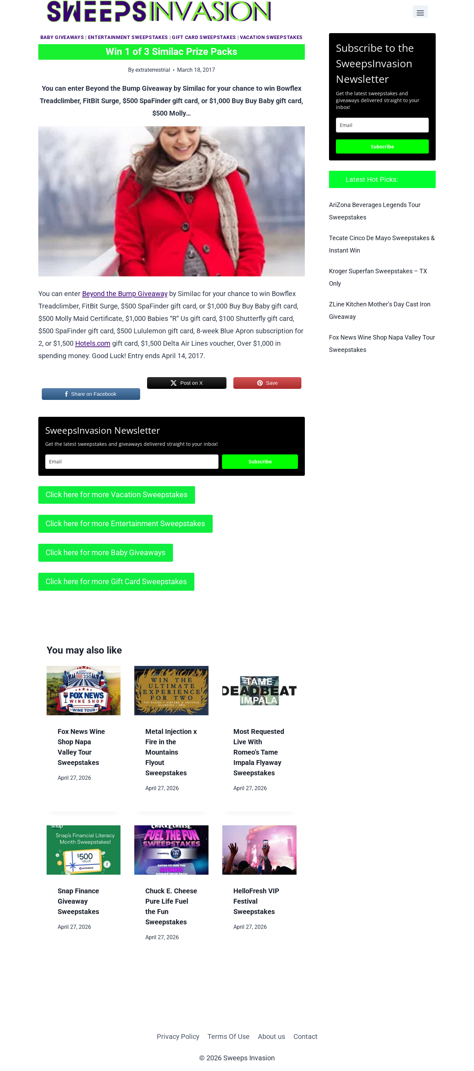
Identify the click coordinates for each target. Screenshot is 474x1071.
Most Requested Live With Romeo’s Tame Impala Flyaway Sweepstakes (258, 752)
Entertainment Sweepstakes (128, 37)
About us (271, 1036)
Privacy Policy (178, 1036)
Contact (305, 1036)
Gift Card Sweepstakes (204, 37)
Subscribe (260, 461)
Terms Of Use (228, 1036)
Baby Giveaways (62, 37)
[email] (382, 125)
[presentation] (84, 690)
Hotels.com (92, 343)
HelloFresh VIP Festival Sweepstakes (256, 901)
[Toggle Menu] (420, 12)
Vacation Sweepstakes (271, 37)
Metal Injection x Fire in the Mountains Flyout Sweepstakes (171, 752)
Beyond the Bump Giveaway (124, 293)
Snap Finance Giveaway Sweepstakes (78, 901)
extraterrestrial (152, 70)
